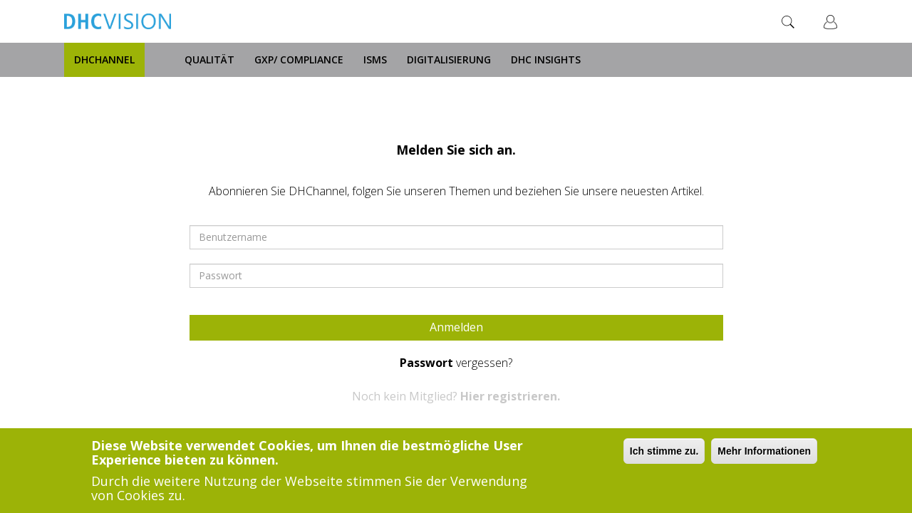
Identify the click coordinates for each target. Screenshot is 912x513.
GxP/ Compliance (298, 59)
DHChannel (104, 59)
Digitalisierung (449, 59)
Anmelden (456, 327)
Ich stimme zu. (664, 451)
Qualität (209, 59)
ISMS (375, 59)
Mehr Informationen (764, 451)
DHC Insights (546, 59)
